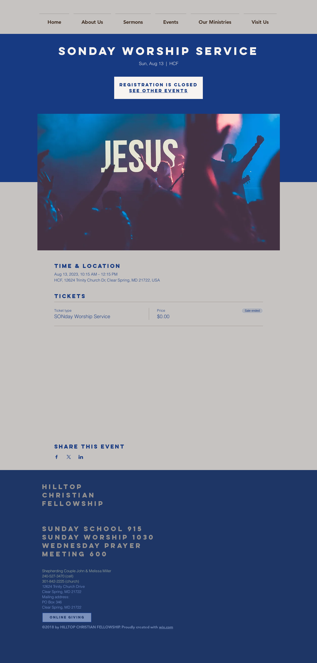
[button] (67, 617)
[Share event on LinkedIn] (81, 457)
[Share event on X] (68, 457)
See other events (158, 91)
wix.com (166, 627)
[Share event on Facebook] (56, 457)
